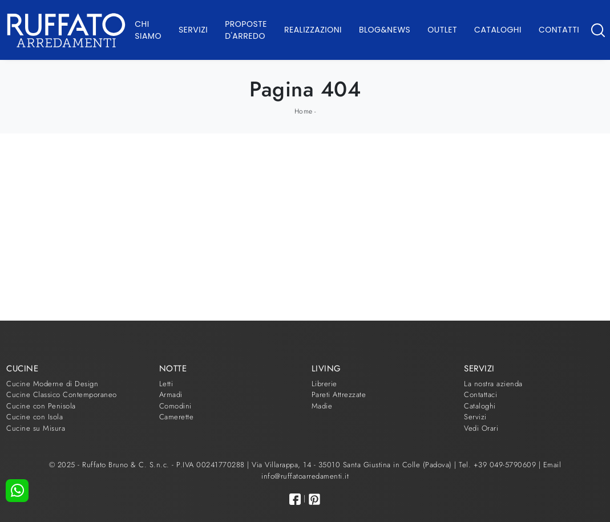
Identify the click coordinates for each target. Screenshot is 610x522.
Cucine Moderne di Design (52, 383)
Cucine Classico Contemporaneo (61, 394)
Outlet (442, 29)
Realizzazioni (313, 29)
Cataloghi (498, 29)
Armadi (171, 394)
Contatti (559, 29)
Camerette (176, 416)
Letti (166, 383)
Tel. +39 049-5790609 (499, 464)
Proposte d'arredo (246, 30)
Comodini (175, 405)
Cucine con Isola (34, 416)
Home (303, 111)
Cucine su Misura (35, 428)
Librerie (324, 383)
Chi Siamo (148, 30)
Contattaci (480, 394)
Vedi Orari (481, 428)
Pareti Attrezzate (339, 394)
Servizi (193, 29)
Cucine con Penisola (41, 405)
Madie (322, 405)
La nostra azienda (493, 383)
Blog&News (384, 29)
